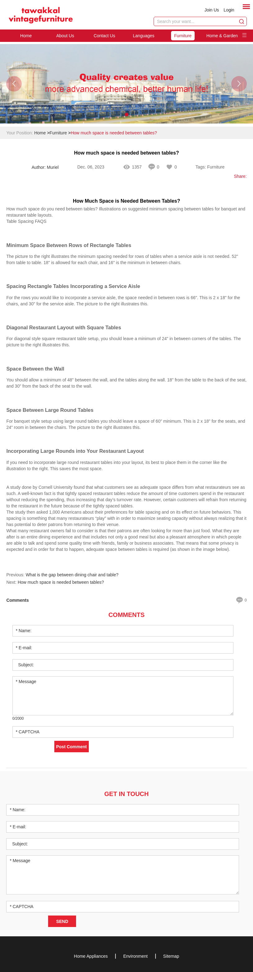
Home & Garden (222, 35)
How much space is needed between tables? (114, 132)
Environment (135, 956)
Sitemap (171, 956)
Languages (143, 35)
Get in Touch (126, 793)
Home (26, 35)
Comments (126, 614)
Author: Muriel (45, 167)
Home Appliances (91, 956)
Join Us (212, 9)
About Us (65, 35)
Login (229, 9)
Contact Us (104, 35)
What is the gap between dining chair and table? (72, 574)
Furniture (183, 35)
